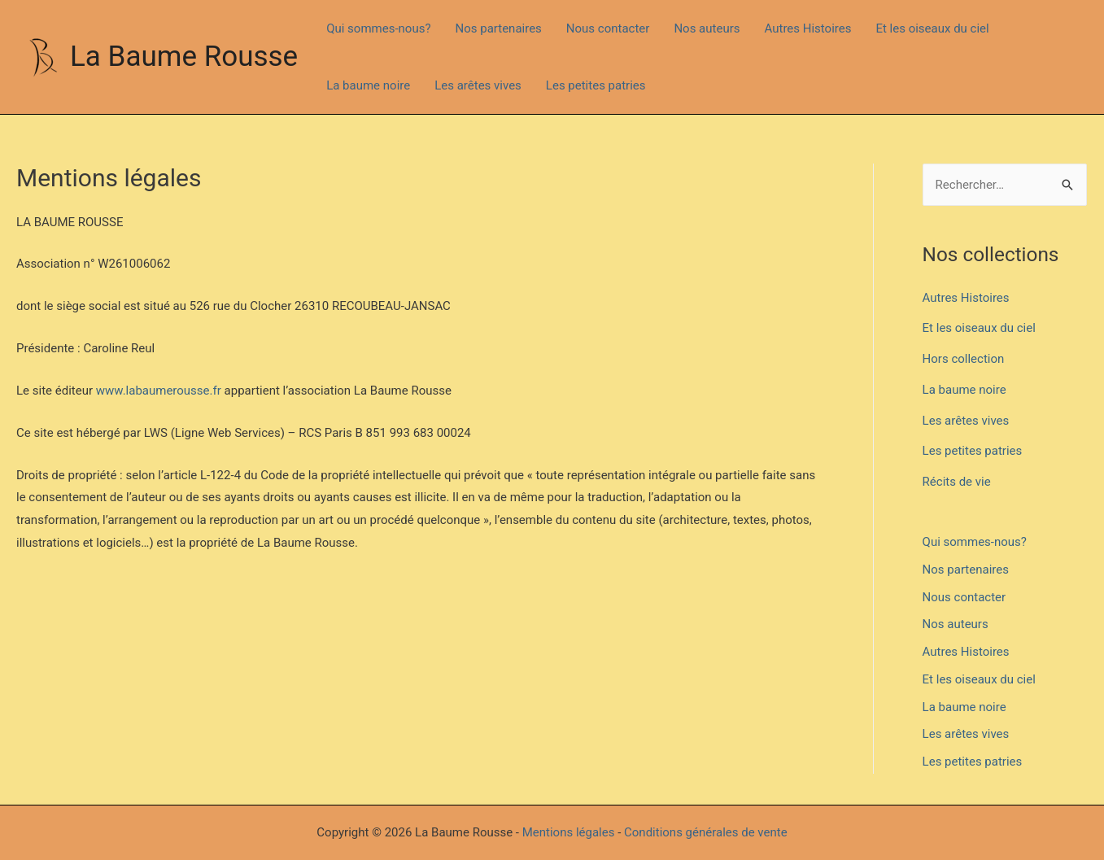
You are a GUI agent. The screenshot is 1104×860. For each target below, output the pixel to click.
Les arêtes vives (477, 85)
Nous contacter (608, 28)
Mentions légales (568, 832)
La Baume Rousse (184, 56)
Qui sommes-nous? (378, 28)
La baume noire (368, 85)
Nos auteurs (707, 28)
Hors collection (964, 358)
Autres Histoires (808, 28)
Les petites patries (596, 85)
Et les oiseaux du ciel (931, 28)
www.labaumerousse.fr (158, 390)
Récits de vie (957, 481)
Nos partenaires (499, 28)
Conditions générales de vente (706, 832)
